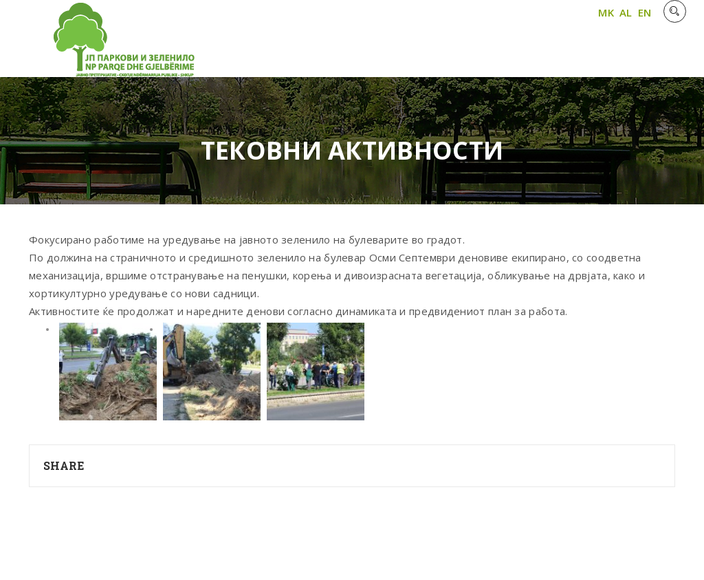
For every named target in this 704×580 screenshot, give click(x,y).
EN (645, 12)
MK (606, 12)
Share (64, 465)
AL (625, 12)
